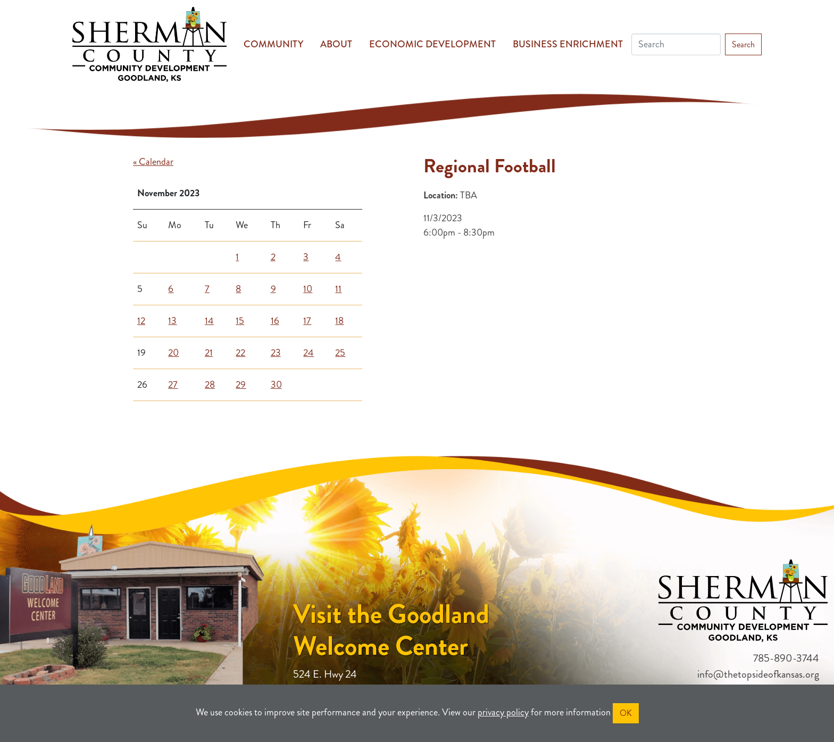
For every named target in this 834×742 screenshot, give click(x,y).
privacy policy (503, 712)
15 (240, 321)
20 (173, 353)
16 (275, 321)
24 (308, 353)
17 (307, 321)
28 (210, 384)
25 (340, 353)
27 (173, 384)
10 (307, 289)
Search (743, 44)
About (336, 44)
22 (240, 353)
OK (626, 713)
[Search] (676, 44)
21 (209, 353)
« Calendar (153, 162)
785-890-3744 (786, 658)
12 (141, 321)
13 (172, 321)
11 (338, 289)
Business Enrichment (568, 44)
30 (276, 384)
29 (241, 384)
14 (209, 321)
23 (276, 353)
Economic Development (432, 44)
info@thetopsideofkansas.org (758, 674)
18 (339, 321)
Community (273, 44)
